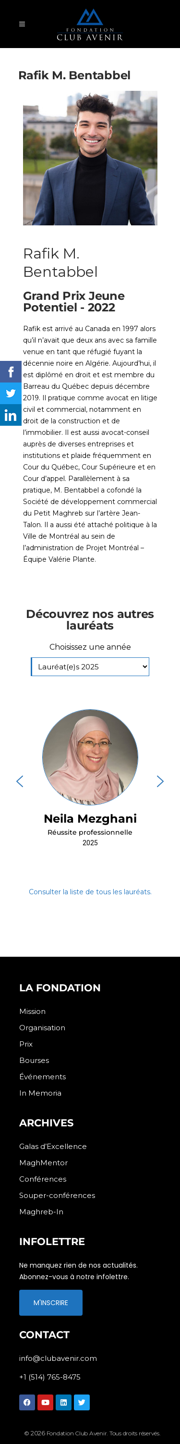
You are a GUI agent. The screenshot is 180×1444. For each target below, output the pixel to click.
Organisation (42, 1027)
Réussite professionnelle (90, 832)
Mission (32, 1011)
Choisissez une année (90, 647)
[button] (90, 781)
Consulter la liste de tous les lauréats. (90, 892)
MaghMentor (43, 1162)
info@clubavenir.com (58, 1358)
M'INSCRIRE (51, 1303)
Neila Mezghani (90, 819)
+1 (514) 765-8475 (50, 1377)
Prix (26, 1044)
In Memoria (40, 1093)
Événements (42, 1076)
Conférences (42, 1179)
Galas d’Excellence (53, 1146)
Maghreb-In (41, 1211)
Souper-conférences (57, 1195)
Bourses (34, 1060)
